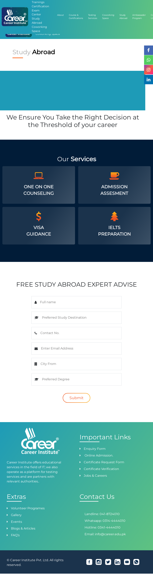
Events (16, 522)
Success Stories (130, 12)
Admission (35, 12)
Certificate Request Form (104, 462)
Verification (66, 12)
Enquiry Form (95, 449)
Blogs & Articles (23, 528)
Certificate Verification (101, 469)
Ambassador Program (106, 12)
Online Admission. (98, 455)
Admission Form (18, 12)
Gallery (16, 515)
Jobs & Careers (95, 475)
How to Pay (50, 12)
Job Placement (83, 12)
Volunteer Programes (28, 508)
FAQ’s (15, 535)
